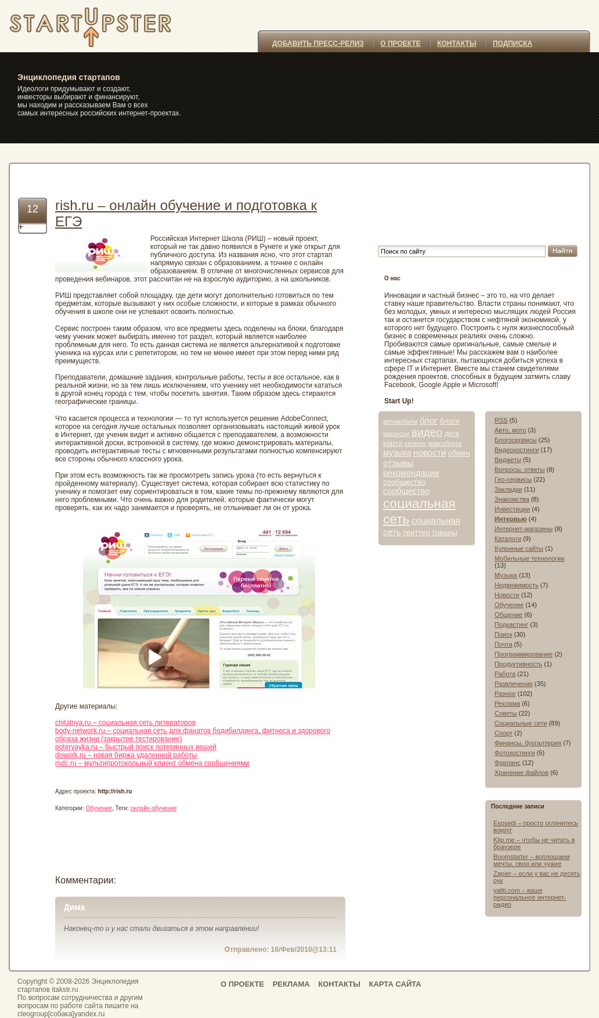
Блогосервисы (516, 439)
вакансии (396, 433)
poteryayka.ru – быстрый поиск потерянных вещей (135, 747)
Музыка (506, 575)
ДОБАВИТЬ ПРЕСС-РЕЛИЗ (318, 43)
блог (429, 420)
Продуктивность (518, 663)
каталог (415, 443)
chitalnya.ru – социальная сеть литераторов (125, 723)
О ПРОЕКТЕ (400, 43)
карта (392, 443)
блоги (449, 421)
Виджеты (508, 459)
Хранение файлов (522, 772)
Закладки (508, 489)
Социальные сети (521, 723)
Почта (504, 644)
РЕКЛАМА (291, 984)
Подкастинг (511, 624)
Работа (505, 673)
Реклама (507, 703)
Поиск (503, 634)
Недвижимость (517, 585)
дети (452, 433)
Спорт (504, 733)
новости (429, 452)
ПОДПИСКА (512, 43)
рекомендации (411, 473)
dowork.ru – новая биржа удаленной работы (126, 755)
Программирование (524, 654)
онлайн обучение (154, 808)
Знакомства (512, 499)
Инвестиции (512, 509)
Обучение (98, 808)
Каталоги (508, 538)
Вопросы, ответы (520, 469)
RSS (501, 420)
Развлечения (514, 683)
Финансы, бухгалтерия (528, 742)
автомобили (400, 421)
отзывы (398, 463)
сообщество (404, 482)
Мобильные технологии (529, 558)
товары (444, 532)
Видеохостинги (517, 449)
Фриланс (508, 762)
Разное (505, 693)
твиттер (416, 532)
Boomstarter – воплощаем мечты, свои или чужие (531, 860)
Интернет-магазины (524, 528)
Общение (508, 614)
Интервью (511, 518)
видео (427, 432)
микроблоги (445, 443)
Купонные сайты (519, 548)
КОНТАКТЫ (456, 43)
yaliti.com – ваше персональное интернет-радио (529, 897)
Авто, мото (510, 430)
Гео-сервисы (513, 479)
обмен (459, 453)
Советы (506, 713)
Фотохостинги (515, 752)
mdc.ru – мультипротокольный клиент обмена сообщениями (152, 763)
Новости (507, 594)
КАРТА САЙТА (395, 984)
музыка (397, 452)
